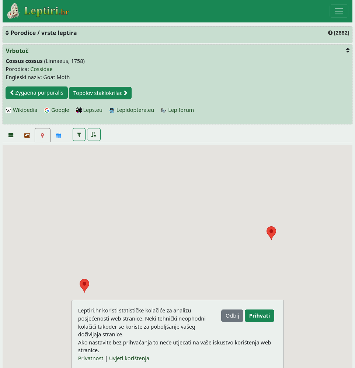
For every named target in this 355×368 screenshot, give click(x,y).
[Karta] (43, 135)
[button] (79, 134)
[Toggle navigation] (339, 11)
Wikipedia (21, 109)
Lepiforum (177, 109)
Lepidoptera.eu (131, 109)
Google (56, 109)
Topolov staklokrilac (100, 92)
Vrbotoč (17, 51)
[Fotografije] (10, 135)
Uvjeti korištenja (129, 358)
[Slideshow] (26, 135)
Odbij (232, 315)
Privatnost (91, 358)
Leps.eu (89, 109)
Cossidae (41, 69)
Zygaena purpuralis (36, 92)
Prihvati (259, 315)
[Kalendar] (58, 135)
